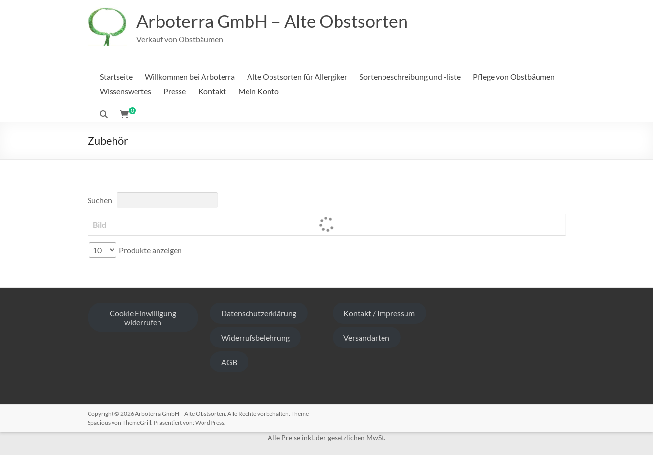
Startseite (116, 76)
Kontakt (212, 91)
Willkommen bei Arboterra (190, 76)
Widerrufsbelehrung (255, 337)
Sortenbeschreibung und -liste (410, 76)
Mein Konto (258, 91)
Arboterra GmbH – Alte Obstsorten (272, 21)
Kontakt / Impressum (379, 313)
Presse (174, 91)
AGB (229, 362)
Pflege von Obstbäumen (514, 76)
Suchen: (153, 200)
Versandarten (366, 337)
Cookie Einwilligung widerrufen (143, 317)
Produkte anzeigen (135, 250)
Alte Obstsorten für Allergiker (297, 76)
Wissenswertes (125, 91)
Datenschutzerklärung (258, 313)
